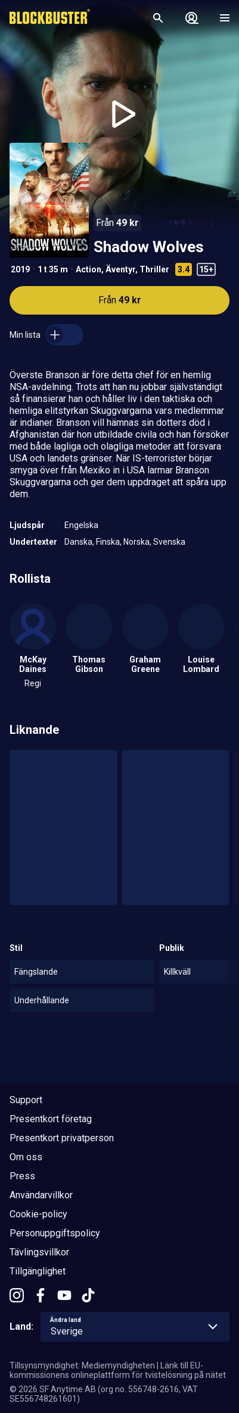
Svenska (169, 542)
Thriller (154, 269)
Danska (78, 542)
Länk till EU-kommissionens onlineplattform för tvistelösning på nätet (118, 1370)
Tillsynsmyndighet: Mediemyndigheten (82, 1365)
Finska (108, 542)
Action (88, 269)
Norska (136, 542)
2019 (20, 269)
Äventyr (120, 269)
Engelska (81, 525)
